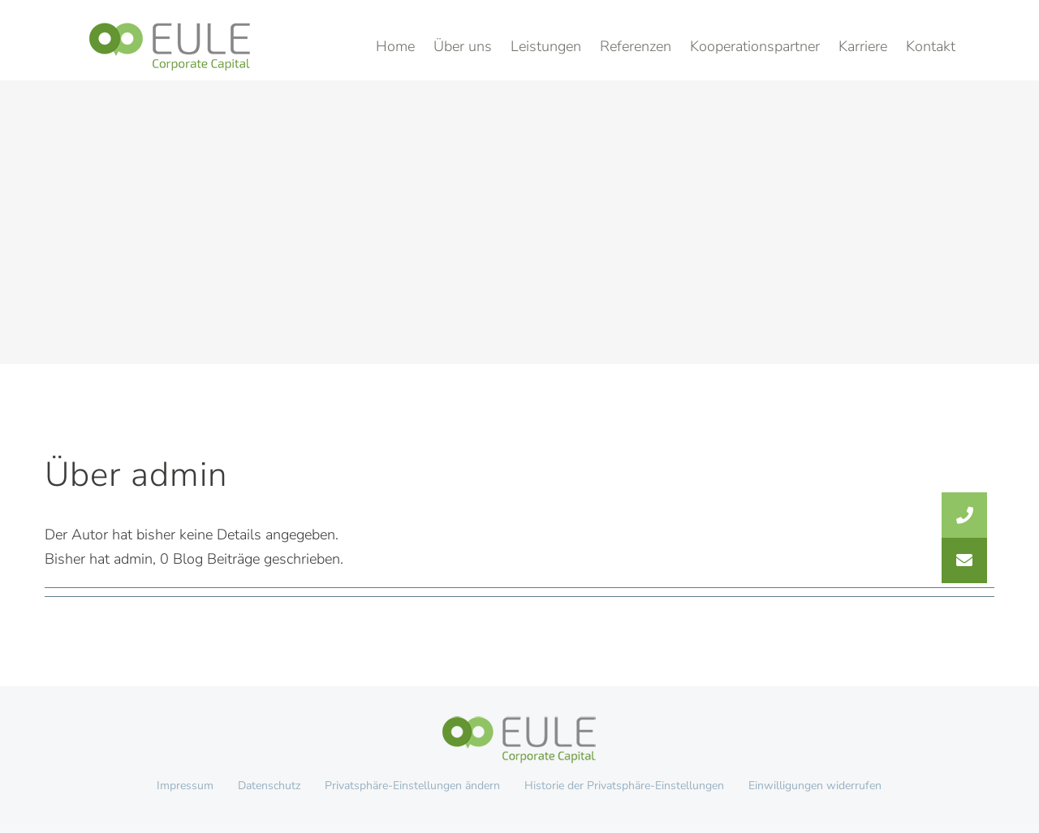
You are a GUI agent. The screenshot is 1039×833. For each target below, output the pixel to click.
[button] (964, 560)
